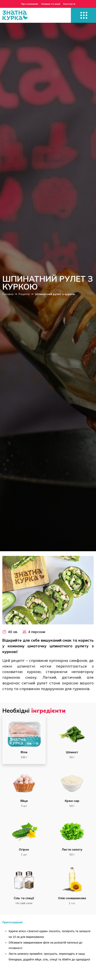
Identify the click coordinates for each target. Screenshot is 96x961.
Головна (7, 294)
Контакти (69, 3)
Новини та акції (50, 3)
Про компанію (29, 3)
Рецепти (24, 294)
